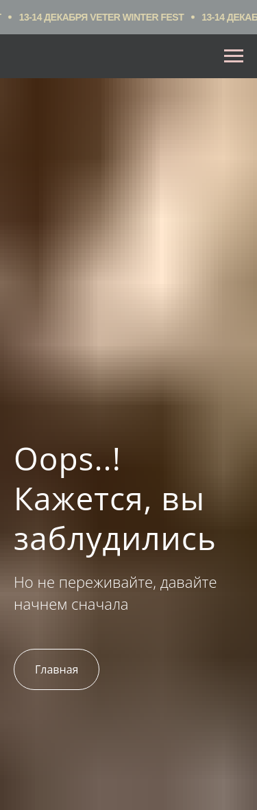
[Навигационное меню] (233, 56)
